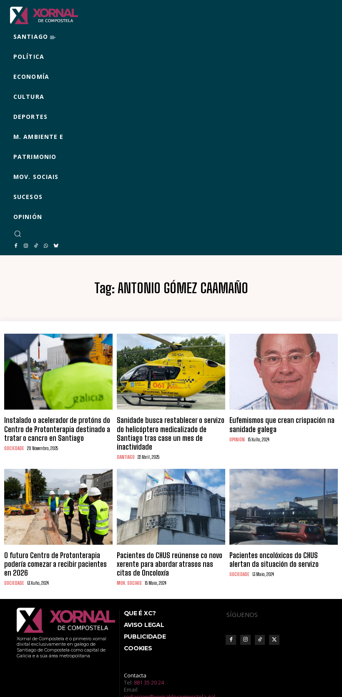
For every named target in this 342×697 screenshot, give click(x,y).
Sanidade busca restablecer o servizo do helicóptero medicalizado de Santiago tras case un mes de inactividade (168, 426)
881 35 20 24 (149, 654)
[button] (17, 233)
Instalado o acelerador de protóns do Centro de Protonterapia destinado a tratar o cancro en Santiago (57, 426)
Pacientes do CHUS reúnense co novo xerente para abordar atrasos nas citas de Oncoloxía (170, 543)
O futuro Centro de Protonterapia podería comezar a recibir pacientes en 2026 (53, 543)
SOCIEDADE (13, 442)
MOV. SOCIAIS (128, 555)
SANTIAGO (125, 442)
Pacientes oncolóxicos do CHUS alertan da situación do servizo (279, 543)
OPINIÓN (237, 435)
